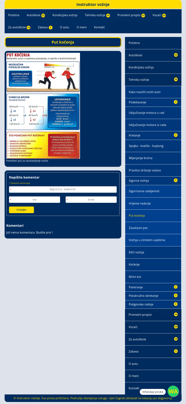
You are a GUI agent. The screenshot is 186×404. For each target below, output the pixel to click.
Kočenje (134, 264)
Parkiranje (153, 287)
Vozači (159, 15)
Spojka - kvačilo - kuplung (146, 146)
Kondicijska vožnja (64, 15)
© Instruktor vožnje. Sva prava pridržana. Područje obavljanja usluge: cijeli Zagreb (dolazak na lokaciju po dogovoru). (93, 398)
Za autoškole (19, 27)
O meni (81, 27)
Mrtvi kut (135, 277)
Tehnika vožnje (97, 15)
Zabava (45, 27)
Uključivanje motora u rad (146, 113)
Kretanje (153, 135)
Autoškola (36, 15)
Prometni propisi (131, 15)
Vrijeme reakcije (140, 203)
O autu (64, 27)
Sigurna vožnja (153, 180)
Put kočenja (137, 215)
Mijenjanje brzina (140, 158)
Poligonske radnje (153, 304)
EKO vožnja (136, 252)
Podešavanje (153, 102)
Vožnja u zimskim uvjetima (147, 240)
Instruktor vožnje (93, 4)
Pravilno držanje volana (145, 170)
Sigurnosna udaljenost (144, 191)
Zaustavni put (138, 228)
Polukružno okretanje (153, 295)
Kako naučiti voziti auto (145, 92)
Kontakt (99, 27)
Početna (13, 15)
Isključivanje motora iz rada (147, 125)
